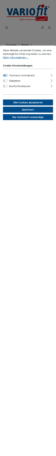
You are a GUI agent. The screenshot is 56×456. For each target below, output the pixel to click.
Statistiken (14, 80)
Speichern (28, 109)
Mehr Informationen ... (16, 57)
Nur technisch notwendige (28, 117)
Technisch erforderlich (22, 75)
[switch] (5, 81)
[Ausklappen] (51, 75)
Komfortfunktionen (19, 86)
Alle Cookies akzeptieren (28, 102)
